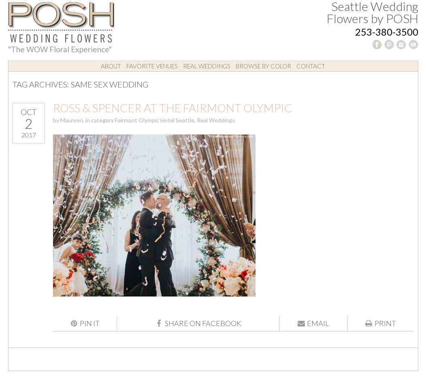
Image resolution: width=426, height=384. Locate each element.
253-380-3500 (386, 32)
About (111, 66)
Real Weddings (206, 66)
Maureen (71, 120)
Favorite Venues (152, 66)
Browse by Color (263, 66)
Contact (310, 66)
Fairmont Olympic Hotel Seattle (154, 120)
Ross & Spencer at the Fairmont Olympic (172, 108)
